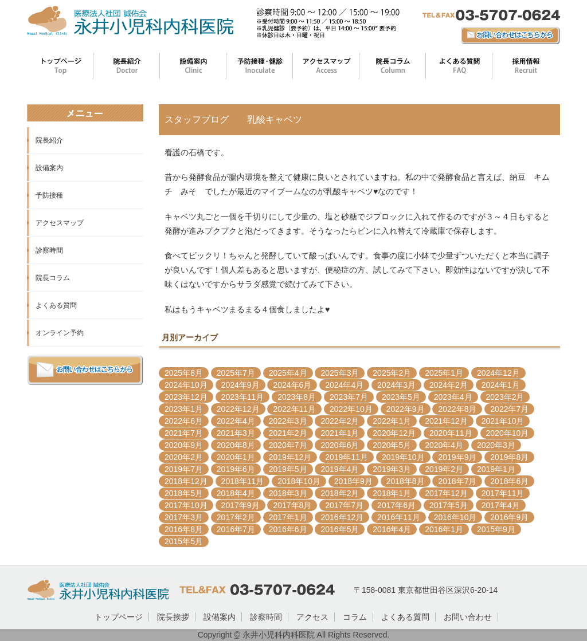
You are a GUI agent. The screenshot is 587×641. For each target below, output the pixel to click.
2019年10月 (403, 457)
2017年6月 (396, 505)
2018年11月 (242, 481)
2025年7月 (236, 372)
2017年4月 (501, 505)
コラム (355, 617)
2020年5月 (392, 445)
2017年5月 (448, 505)
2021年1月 (339, 433)
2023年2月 (505, 397)
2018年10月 (298, 481)
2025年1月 (444, 372)
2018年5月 (184, 493)
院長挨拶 (173, 617)
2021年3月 (236, 433)
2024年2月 (448, 385)
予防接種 (49, 195)
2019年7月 (184, 469)
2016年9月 (509, 517)
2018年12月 (186, 481)
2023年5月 (401, 397)
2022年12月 (238, 409)
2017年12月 (446, 493)
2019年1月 (496, 469)
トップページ (119, 617)
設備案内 (49, 168)
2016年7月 (236, 529)
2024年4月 (344, 385)
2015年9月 (496, 529)
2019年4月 (339, 469)
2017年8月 (292, 505)
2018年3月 (288, 493)
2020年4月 (444, 445)
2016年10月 (455, 517)
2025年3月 (339, 372)
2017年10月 (186, 505)
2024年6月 (292, 385)
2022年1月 (392, 421)
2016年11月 (398, 517)
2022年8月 (457, 409)
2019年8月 (509, 457)
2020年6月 (339, 445)
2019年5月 (288, 469)
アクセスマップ (60, 223)
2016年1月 (444, 529)
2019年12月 (290, 457)
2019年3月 (392, 469)
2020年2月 (184, 457)
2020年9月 (184, 445)
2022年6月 (184, 421)
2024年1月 (501, 385)
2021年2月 (288, 433)
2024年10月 (186, 385)
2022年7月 (509, 409)
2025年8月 (184, 372)
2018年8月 (405, 481)
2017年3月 (184, 517)
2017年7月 (344, 505)
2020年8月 (236, 445)
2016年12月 (341, 517)
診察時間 (49, 250)
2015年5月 (184, 541)
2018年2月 (339, 493)
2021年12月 (446, 421)
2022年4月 (236, 421)
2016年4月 (392, 529)
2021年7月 (184, 433)
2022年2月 (339, 421)
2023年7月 (349, 397)
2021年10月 (503, 421)
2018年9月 (353, 481)
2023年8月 (296, 397)
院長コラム (53, 278)
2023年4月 (453, 397)
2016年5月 (339, 529)
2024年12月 (498, 372)
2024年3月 (396, 385)
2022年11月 (294, 409)
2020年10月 (507, 433)
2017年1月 (288, 517)
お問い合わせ (468, 617)
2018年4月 (236, 493)
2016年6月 (288, 529)
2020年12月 (394, 433)
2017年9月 (240, 505)
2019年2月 (444, 469)
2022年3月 (288, 421)
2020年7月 (288, 445)
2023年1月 (184, 409)
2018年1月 (392, 493)
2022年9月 (405, 409)
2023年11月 (242, 397)
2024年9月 (240, 385)
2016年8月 (184, 529)
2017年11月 (503, 493)
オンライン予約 (60, 333)
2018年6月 (509, 481)
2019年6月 (236, 469)
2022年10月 (351, 409)
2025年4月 (288, 372)
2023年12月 (186, 397)
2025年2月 (392, 372)
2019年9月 (457, 457)
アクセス (312, 617)
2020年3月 (496, 445)
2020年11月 (450, 433)
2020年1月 (236, 457)
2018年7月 (457, 481)
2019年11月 (346, 457)
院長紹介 (49, 140)
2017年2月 (236, 517)
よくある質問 (56, 305)
